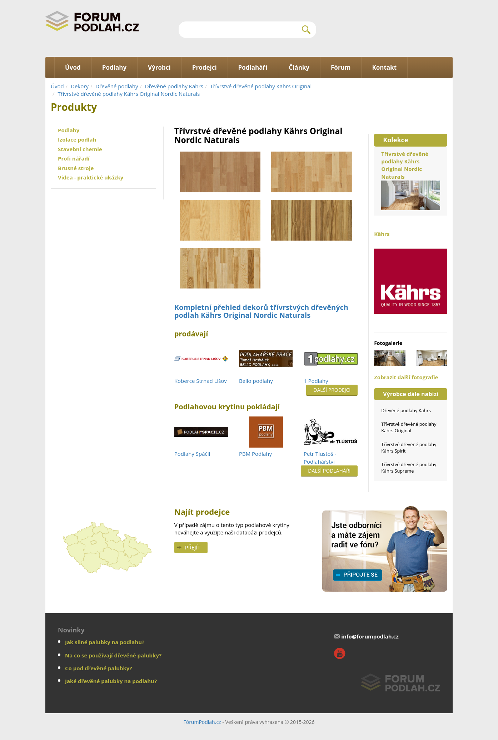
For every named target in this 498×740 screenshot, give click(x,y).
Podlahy (68, 130)
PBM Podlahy (255, 453)
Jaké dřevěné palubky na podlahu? (111, 681)
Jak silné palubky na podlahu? (104, 642)
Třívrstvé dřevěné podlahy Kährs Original (261, 86)
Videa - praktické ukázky (90, 177)
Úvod (57, 86)
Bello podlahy (256, 380)
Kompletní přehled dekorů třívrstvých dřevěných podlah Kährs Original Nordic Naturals (261, 311)
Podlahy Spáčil (192, 453)
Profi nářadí (74, 158)
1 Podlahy (316, 380)
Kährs (410, 277)
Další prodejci (331, 389)
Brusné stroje (76, 168)
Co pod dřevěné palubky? (98, 668)
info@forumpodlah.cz (370, 636)
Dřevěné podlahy (116, 86)
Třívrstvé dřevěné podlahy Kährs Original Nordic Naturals (129, 93)
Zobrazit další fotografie (406, 377)
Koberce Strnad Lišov (200, 380)
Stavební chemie (80, 149)
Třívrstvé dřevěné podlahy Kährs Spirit (408, 447)
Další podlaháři (329, 470)
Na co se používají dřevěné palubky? (113, 655)
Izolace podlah (77, 139)
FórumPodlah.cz (202, 722)
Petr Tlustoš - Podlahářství (320, 457)
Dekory (80, 86)
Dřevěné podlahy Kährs (174, 86)
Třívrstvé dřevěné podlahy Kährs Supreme (408, 467)
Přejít (192, 547)
